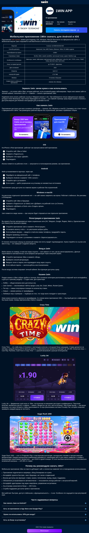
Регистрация (44, 531)
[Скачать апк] (66, 30)
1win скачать (16, 39)
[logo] (44, 2)
